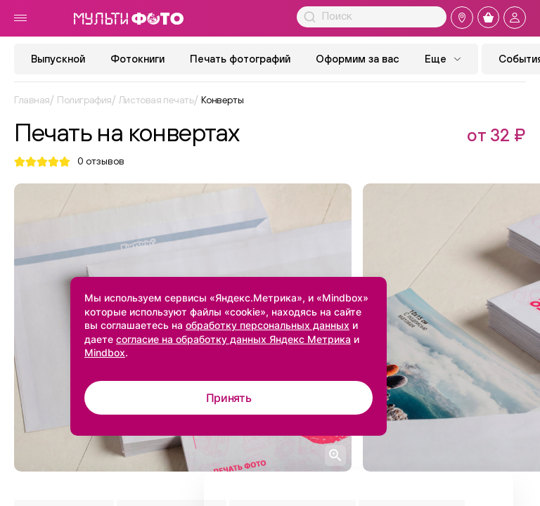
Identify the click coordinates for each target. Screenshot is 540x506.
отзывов (100, 161)
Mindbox (104, 352)
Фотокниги (137, 59)
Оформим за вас (357, 59)
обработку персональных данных (267, 325)
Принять (229, 398)
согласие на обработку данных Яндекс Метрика (233, 339)
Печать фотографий (240, 59)
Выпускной (58, 59)
